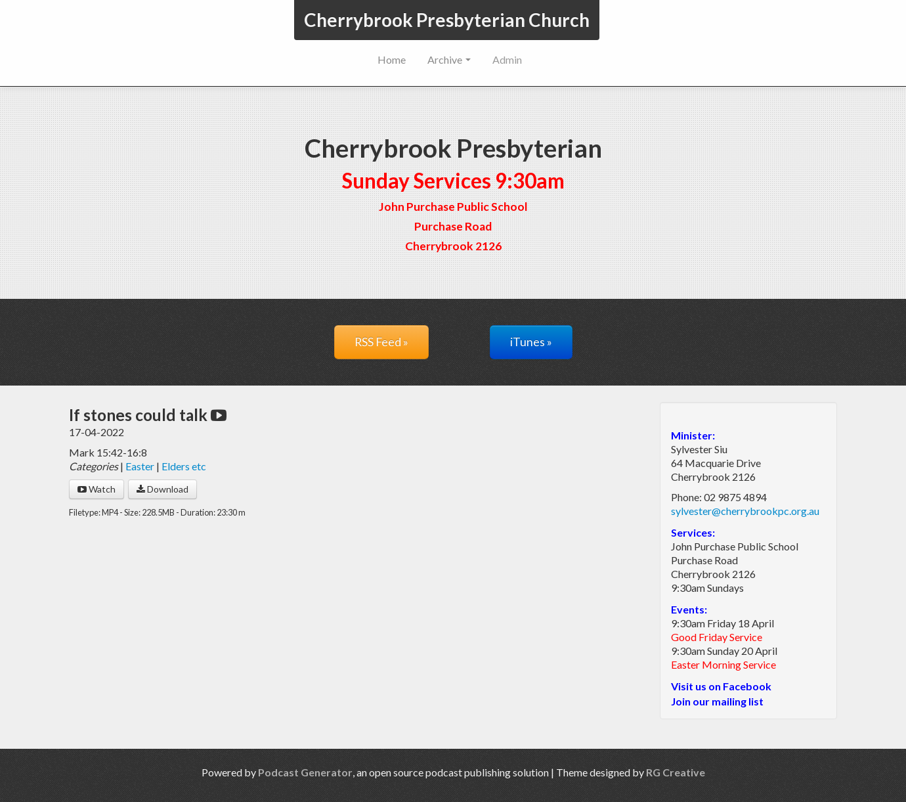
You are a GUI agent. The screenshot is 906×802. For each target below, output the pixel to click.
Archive (449, 59)
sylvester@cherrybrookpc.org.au (745, 510)
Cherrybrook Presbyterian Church (447, 20)
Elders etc (184, 466)
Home (392, 59)
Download (162, 489)
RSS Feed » (381, 342)
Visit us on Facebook (721, 686)
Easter (139, 466)
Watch (96, 489)
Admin (507, 59)
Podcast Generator (305, 772)
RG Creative (675, 772)
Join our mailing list (717, 701)
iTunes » (531, 342)
